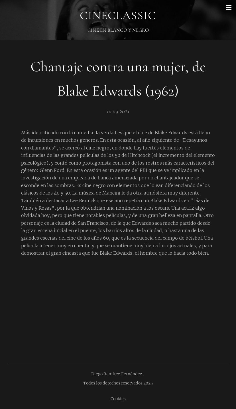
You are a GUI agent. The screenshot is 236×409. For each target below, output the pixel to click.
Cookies (118, 398)
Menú (228, 7)
